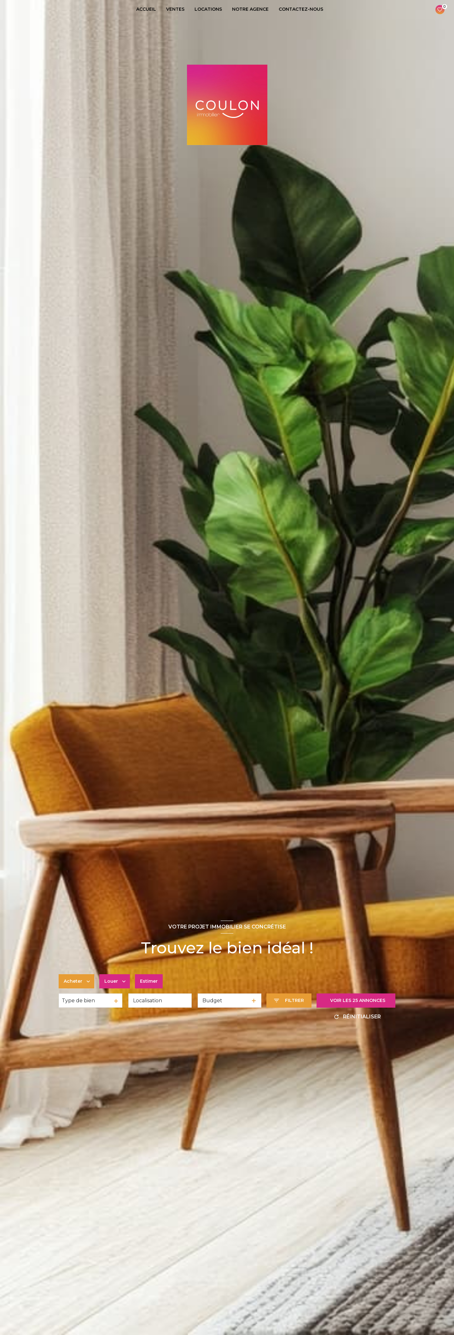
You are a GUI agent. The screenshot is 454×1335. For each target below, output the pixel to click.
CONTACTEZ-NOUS (301, 9)
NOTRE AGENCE (250, 9)
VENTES (175, 9)
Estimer (149, 981)
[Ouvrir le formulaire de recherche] (288, 1000)
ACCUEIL (146, 9)
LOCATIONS (208, 9)
